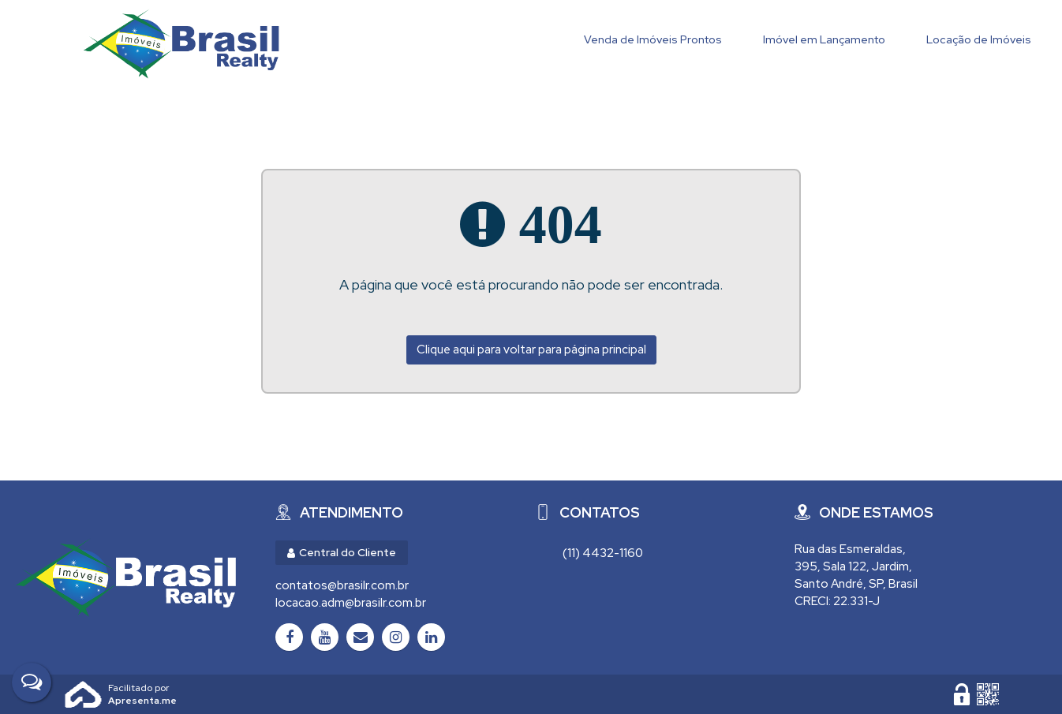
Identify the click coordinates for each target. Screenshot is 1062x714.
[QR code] (988, 694)
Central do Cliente (341, 552)
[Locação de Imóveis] (978, 41)
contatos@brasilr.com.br (342, 585)
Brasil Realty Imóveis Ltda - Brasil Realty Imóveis (181, 43)
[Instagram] (395, 637)
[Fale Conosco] (31, 682)
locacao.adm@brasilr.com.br (350, 603)
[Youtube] (324, 637)
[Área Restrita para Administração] (962, 694)
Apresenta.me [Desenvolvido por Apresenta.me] (83, 694)
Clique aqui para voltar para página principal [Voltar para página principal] (531, 349)
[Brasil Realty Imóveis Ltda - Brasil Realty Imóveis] (126, 577)
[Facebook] (289, 637)
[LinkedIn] (431, 637)
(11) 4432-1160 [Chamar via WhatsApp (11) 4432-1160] (603, 553)
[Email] (360, 637)
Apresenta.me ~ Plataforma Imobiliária (142, 688)
